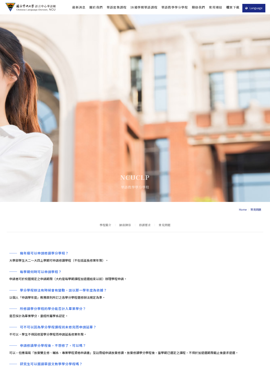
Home (243, 209)
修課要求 (145, 225)
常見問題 (164, 225)
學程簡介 (105, 225)
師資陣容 (125, 225)
